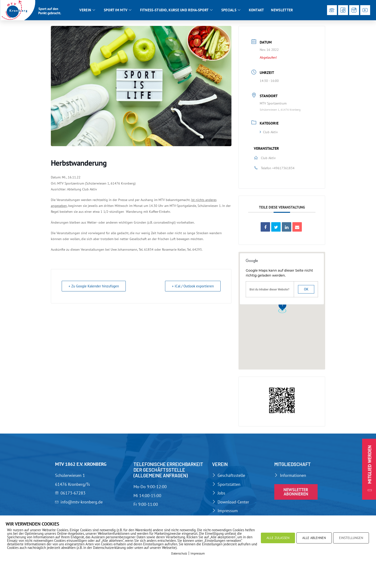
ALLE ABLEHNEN (314, 538)
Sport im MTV (118, 10)
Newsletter (282, 10)
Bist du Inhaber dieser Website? (269, 291)
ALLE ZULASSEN (278, 538)
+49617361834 (283, 169)
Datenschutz (179, 553)
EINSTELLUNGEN (351, 538)
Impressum (197, 553)
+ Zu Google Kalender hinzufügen (94, 287)
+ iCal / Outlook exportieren (193, 287)
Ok (306, 291)
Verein (87, 10)
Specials (231, 10)
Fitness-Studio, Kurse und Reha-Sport (176, 10)
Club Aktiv (269, 133)
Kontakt (256, 10)
